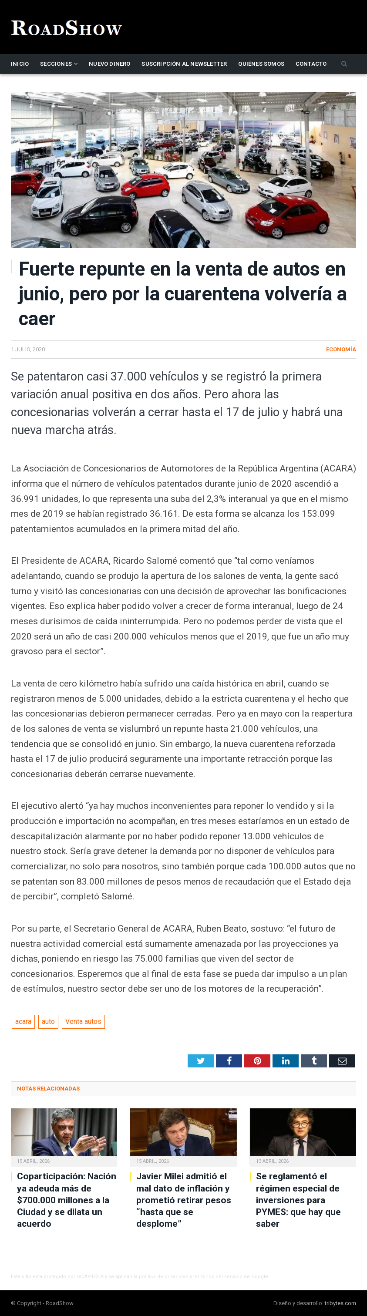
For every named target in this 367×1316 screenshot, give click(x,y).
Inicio (20, 64)
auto (48, 1021)
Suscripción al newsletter (184, 64)
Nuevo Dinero (109, 64)
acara (23, 1021)
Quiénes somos (261, 64)
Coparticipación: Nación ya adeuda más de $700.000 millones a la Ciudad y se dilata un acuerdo (66, 1200)
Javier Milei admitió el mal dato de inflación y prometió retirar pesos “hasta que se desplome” (183, 1200)
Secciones (56, 64)
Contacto (311, 64)
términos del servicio (217, 1276)
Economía (341, 349)
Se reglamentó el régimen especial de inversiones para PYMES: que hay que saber (298, 1200)
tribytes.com (340, 1303)
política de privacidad (164, 1276)
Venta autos (83, 1021)
